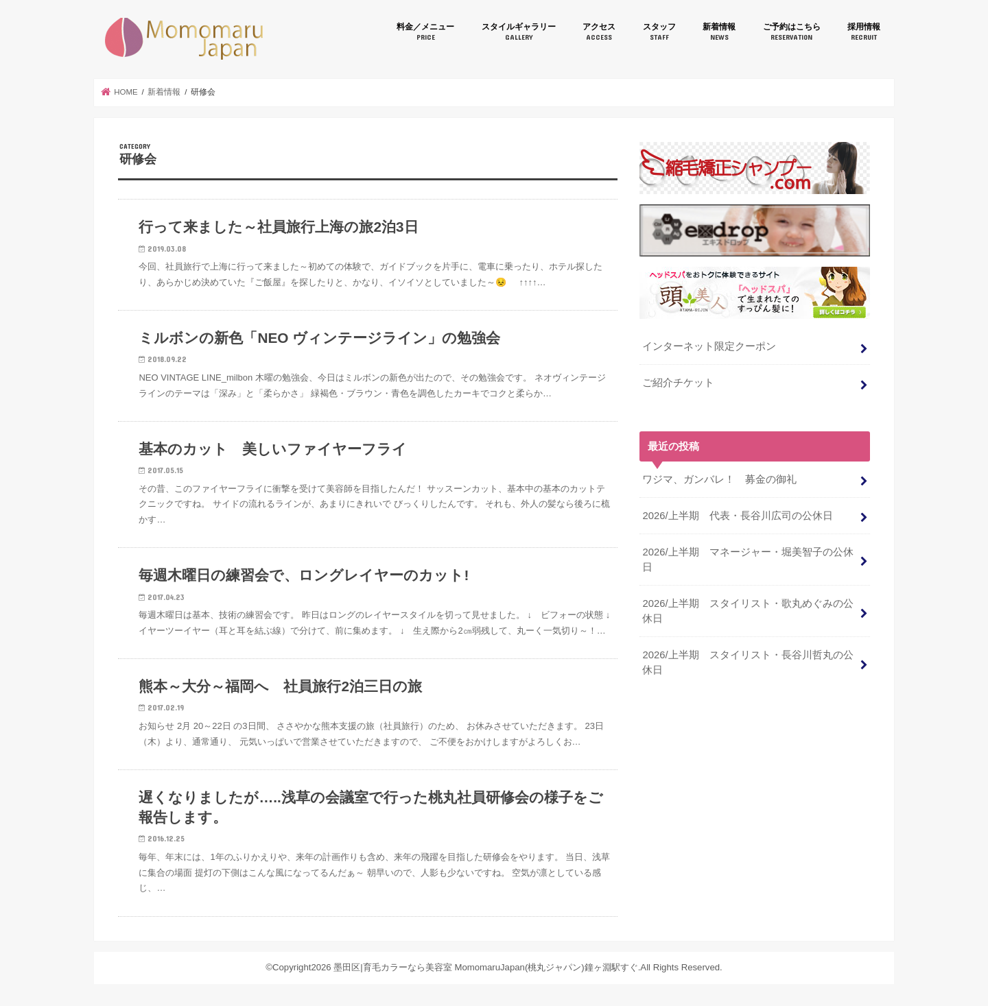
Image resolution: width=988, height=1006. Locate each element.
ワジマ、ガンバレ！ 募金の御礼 (724, 479)
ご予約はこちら (792, 32)
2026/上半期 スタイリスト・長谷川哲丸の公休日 (747, 662)
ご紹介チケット (678, 382)
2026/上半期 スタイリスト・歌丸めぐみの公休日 (747, 611)
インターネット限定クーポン (709, 346)
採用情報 (863, 32)
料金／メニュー (425, 32)
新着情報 (719, 32)
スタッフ (659, 32)
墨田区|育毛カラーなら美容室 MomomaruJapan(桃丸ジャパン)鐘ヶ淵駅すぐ (184, 39)
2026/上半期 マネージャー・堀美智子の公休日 (747, 560)
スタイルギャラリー (519, 32)
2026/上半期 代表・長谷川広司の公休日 (737, 515)
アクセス (599, 32)
